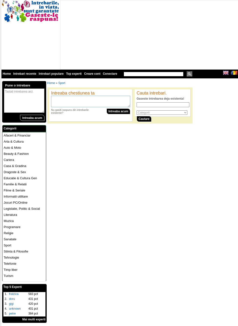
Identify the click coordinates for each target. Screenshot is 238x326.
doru (12, 299)
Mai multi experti (33, 319)
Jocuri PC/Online (16, 202)
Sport (7, 245)
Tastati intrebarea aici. (24, 100)
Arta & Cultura (14, 141)
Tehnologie (11, 257)
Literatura (10, 215)
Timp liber (11, 270)
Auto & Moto (12, 147)
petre (12, 313)
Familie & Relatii (15, 184)
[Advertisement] (124, 34)
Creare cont (92, 73)
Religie (8, 233)
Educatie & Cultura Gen (20, 178)
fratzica (14, 294)
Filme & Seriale (14, 190)
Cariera (9, 160)
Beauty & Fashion (16, 154)
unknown (15, 308)
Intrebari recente (24, 73)
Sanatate (10, 239)
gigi (11, 303)
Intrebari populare (51, 73)
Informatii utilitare (16, 196)
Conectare (110, 73)
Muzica (9, 221)
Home (7, 73)
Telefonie (10, 263)
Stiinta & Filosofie (16, 251)
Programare (12, 227)
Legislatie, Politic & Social (22, 208)
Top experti (74, 73)
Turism (8, 276)
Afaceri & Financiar (17, 135)
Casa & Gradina (15, 166)
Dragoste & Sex (15, 172)
